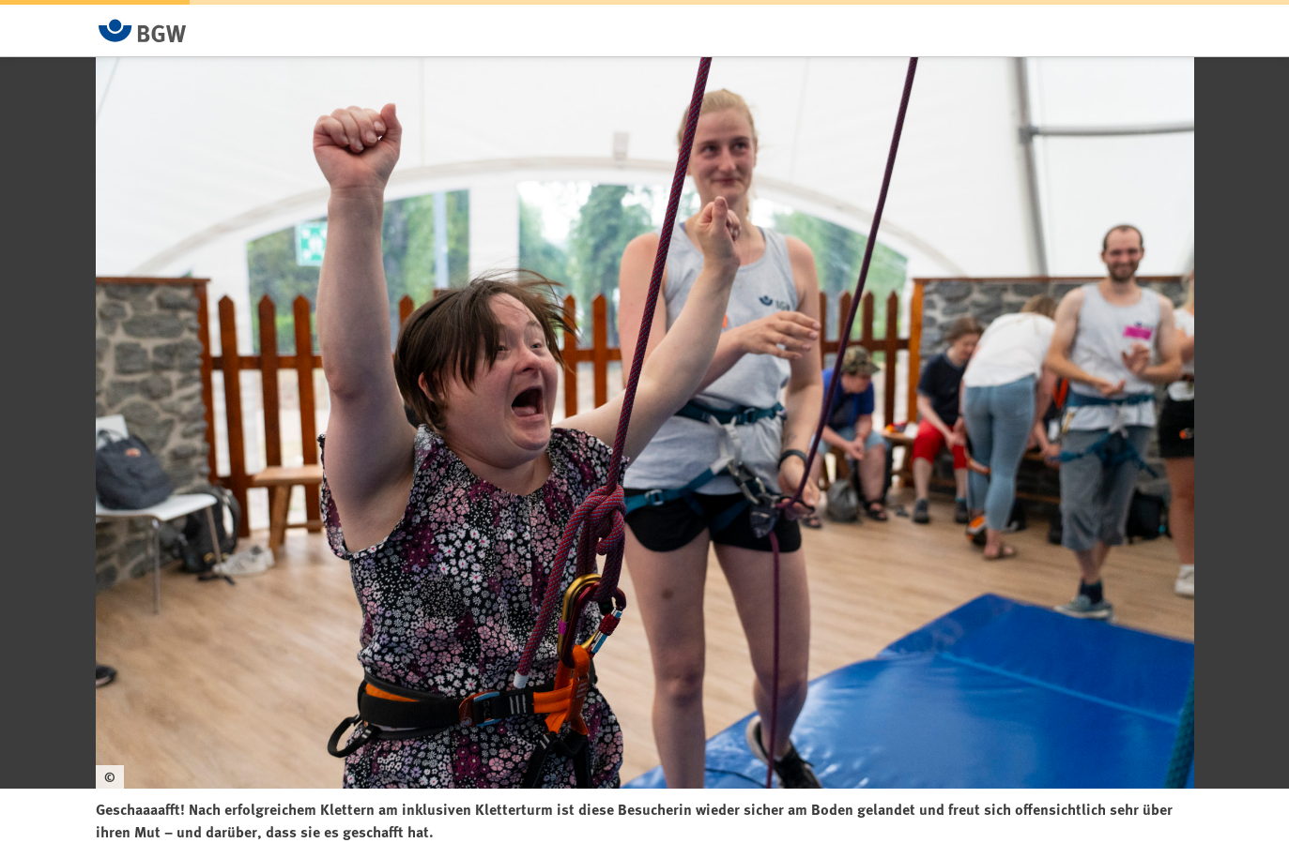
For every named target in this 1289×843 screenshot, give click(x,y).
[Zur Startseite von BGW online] (143, 30)
